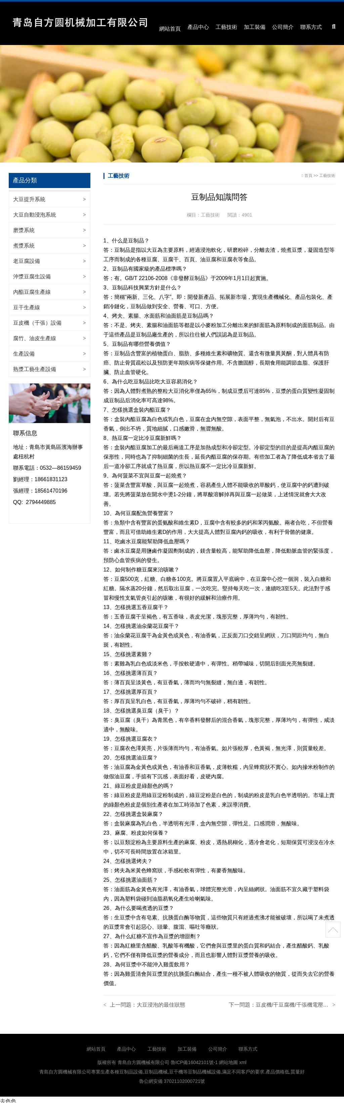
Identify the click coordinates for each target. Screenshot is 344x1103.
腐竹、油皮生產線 (34, 335)
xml (243, 1059)
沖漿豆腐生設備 (32, 273)
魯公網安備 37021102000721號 (172, 1078)
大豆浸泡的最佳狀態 (161, 1002)
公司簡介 (283, 26)
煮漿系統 (24, 242)
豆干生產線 (26, 304)
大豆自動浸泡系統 (34, 212)
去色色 (8, 1098)
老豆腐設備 (26, 258)
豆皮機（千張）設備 (37, 320)
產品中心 (198, 26)
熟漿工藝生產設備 (34, 366)
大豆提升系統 (29, 196)
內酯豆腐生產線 (32, 289)
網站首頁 (170, 26)
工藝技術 (226, 26)
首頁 (308, 172)
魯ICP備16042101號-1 (194, 1059)
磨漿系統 (24, 227)
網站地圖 (228, 1059)
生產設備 (24, 351)
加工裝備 (254, 26)
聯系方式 (311, 26)
